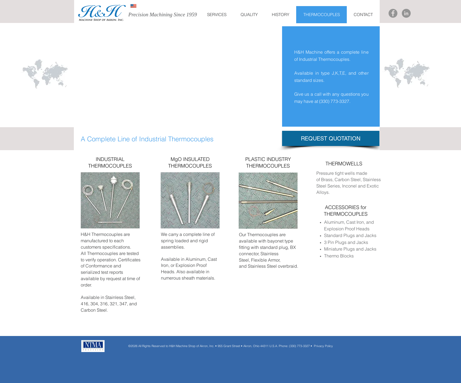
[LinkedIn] (406, 13)
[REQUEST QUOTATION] (330, 138)
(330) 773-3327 (334, 101)
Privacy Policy (323, 346)
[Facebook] (393, 13)
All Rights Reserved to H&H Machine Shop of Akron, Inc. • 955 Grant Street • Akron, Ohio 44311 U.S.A (207, 346)
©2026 (132, 346)
